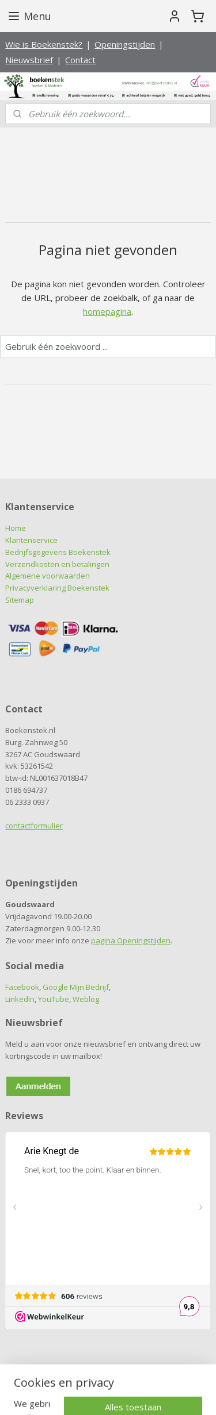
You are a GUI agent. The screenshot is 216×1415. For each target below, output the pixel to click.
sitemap (105, 1375)
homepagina (107, 311)
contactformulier (34, 825)
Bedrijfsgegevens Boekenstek (58, 552)
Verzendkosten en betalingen (57, 564)
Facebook (22, 987)
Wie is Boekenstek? (43, 44)
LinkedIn (20, 999)
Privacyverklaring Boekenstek (57, 588)
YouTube (53, 999)
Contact (80, 59)
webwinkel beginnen (173, 1375)
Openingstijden (124, 44)
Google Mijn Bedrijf (76, 987)
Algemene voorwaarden (47, 575)
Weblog (86, 999)
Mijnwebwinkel (127, 1394)
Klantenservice (31, 540)
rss (129, 1375)
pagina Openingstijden (130, 940)
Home (15, 528)
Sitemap (19, 600)
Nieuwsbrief (29, 59)
